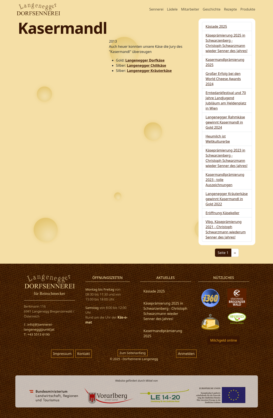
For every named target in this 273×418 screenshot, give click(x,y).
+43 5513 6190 (38, 334)
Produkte (247, 9)
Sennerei (156, 9)
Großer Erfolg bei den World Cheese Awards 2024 (223, 78)
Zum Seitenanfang (133, 353)
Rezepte (230, 9)
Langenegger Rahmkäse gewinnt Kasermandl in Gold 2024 (225, 122)
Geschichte (211, 9)
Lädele (172, 9)
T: (25, 334)
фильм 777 (18, 407)
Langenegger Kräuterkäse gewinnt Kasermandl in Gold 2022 (227, 198)
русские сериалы (98, 361)
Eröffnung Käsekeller (223, 213)
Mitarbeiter (190, 9)
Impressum (62, 353)
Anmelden (186, 353)
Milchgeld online (223, 340)
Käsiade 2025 (216, 26)
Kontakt (83, 353)
